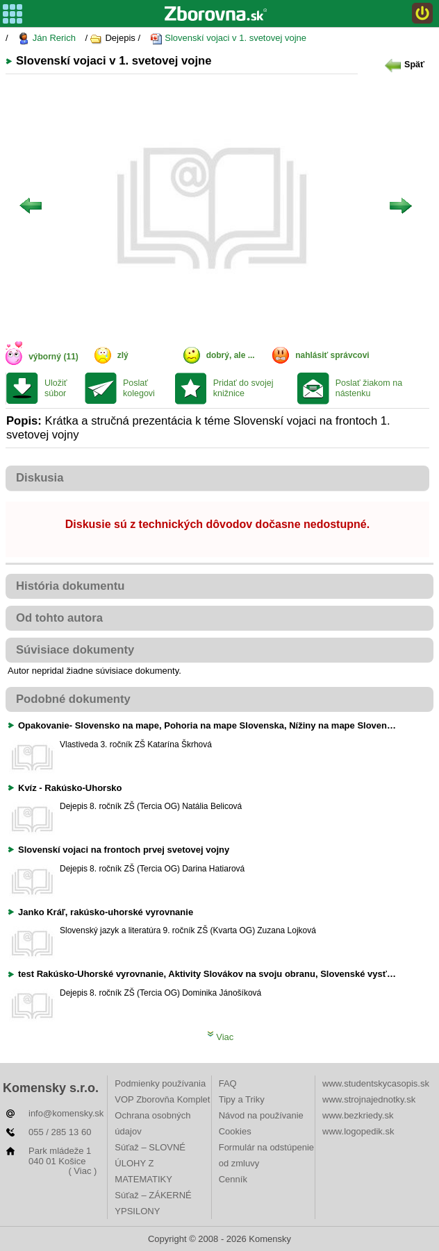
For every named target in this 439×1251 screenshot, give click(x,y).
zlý (123, 355)
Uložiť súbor (55, 388)
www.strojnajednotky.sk (368, 1099)
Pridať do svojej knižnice (243, 388)
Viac (220, 1037)
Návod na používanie (261, 1115)
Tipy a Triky (242, 1099)
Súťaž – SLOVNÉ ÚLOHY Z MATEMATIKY (150, 1163)
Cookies (235, 1131)
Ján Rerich (46, 38)
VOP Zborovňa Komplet (162, 1099)
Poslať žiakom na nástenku (369, 388)
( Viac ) (82, 1171)
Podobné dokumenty (73, 699)
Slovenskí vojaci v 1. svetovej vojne (228, 38)
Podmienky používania (160, 1083)
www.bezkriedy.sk (357, 1115)
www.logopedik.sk (358, 1131)
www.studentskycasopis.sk (375, 1083)
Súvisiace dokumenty (75, 649)
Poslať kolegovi (139, 388)
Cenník (233, 1179)
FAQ (228, 1083)
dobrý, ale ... (230, 355)
